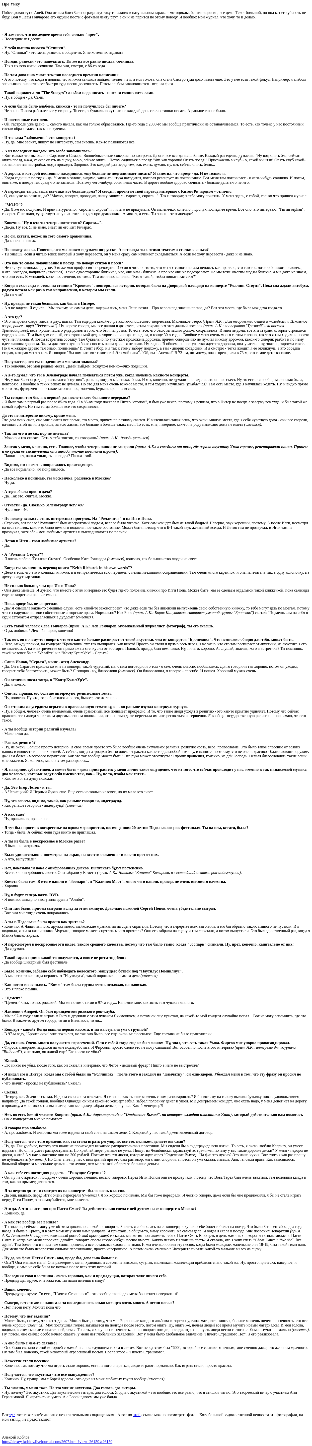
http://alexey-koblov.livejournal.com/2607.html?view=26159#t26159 (57, 1442)
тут (12, 1415)
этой (136, 1415)
